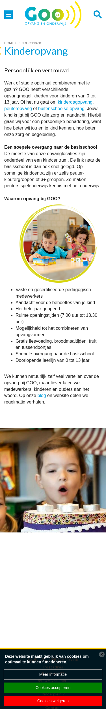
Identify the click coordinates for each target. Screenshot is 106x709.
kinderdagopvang (75, 102)
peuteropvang (18, 108)
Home (9, 43)
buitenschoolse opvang (61, 108)
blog (41, 395)
